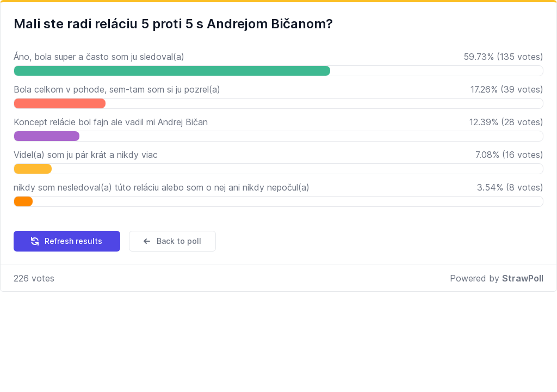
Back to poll (171, 241)
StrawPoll (522, 278)
